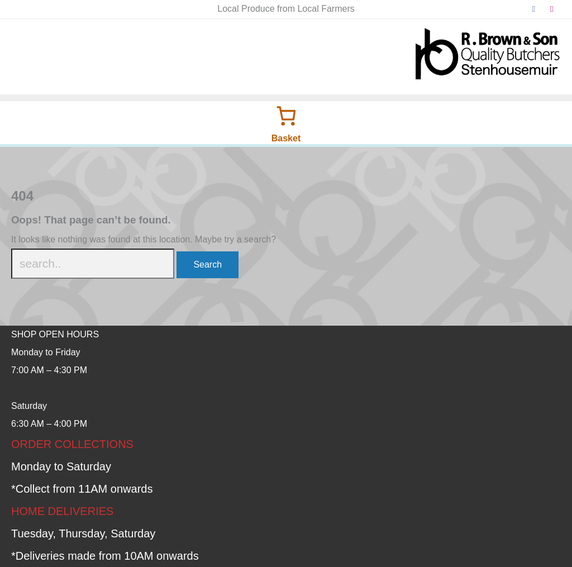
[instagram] (552, 9)
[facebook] (533, 9)
